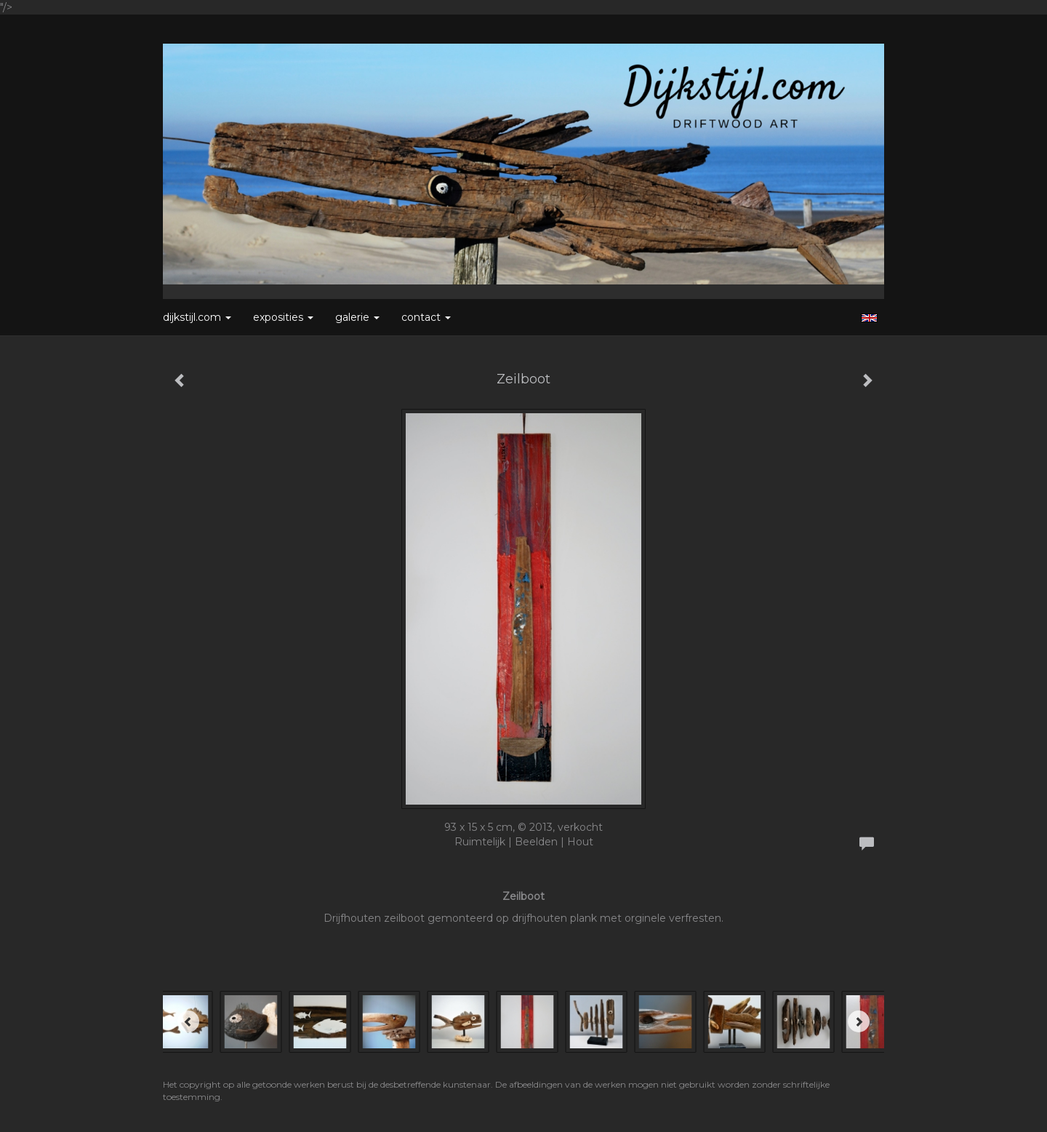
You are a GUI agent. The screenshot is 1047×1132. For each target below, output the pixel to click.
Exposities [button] (283, 317)
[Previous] (188, 1021)
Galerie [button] (357, 317)
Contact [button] (426, 317)
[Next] (859, 1021)
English (869, 318)
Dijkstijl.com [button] (197, 317)
